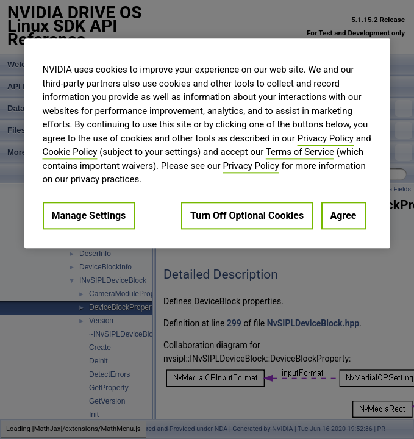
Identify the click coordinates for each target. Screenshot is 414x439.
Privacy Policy (326, 138)
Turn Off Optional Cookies (247, 215)
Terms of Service (300, 151)
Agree (343, 215)
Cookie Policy (70, 151)
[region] (207, 143)
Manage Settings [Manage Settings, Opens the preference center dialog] (89, 215)
